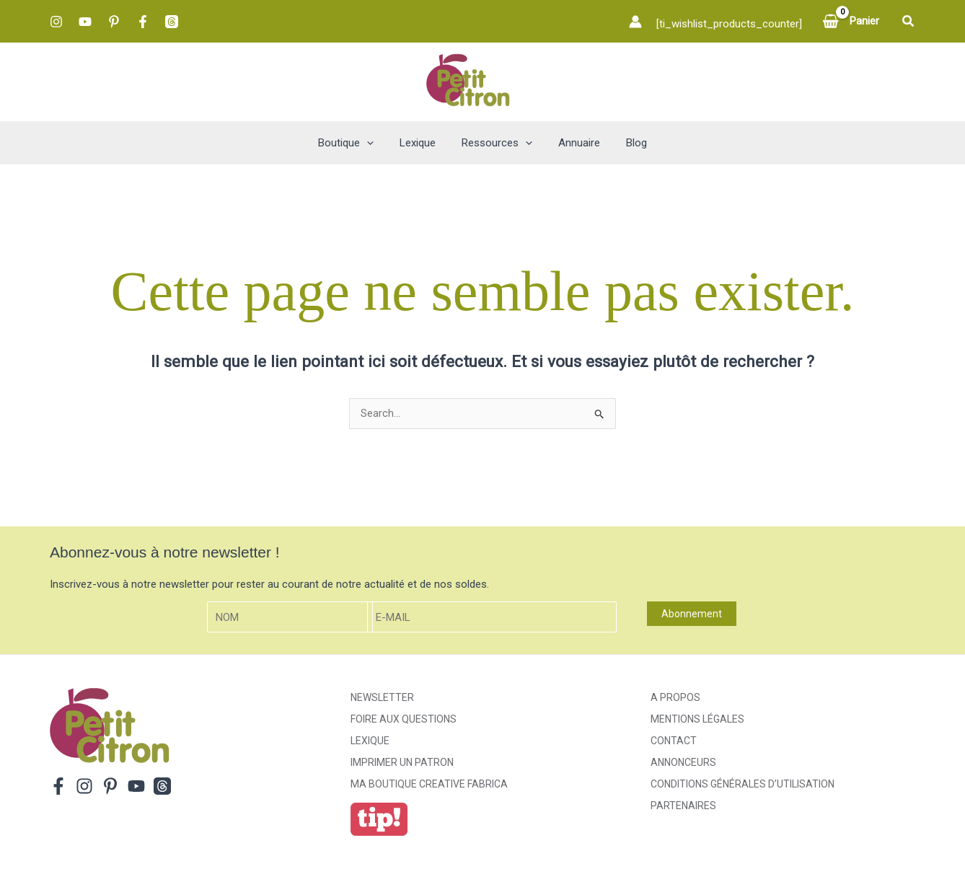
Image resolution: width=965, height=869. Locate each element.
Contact (674, 741)
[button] (908, 21)
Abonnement (691, 614)
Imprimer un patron (402, 763)
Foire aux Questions (404, 719)
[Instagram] (56, 21)
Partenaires (683, 806)
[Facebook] (142, 21)
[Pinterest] (113, 21)
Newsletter (382, 698)
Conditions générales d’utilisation (742, 784)
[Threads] (171, 21)
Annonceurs (683, 763)
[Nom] (290, 617)
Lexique (370, 741)
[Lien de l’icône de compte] (635, 21)
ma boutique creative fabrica (429, 784)
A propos (675, 698)
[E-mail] (492, 617)
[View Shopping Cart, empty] (852, 21)
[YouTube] (85, 21)
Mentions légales (697, 719)
